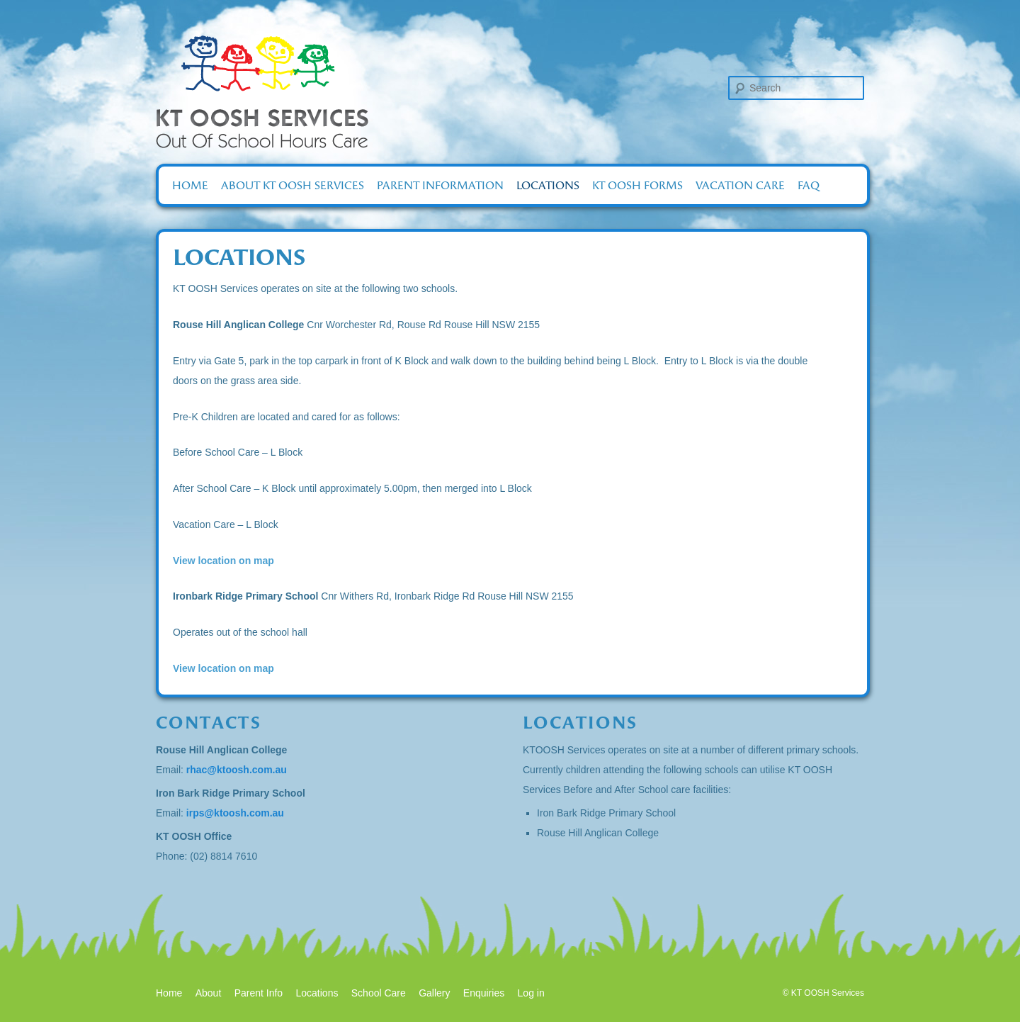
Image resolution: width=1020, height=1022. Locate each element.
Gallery (434, 993)
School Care (378, 993)
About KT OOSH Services (292, 185)
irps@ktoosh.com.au (235, 813)
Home (190, 185)
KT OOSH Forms (637, 185)
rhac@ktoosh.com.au (236, 769)
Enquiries (483, 993)
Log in (531, 993)
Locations (547, 185)
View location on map (223, 560)
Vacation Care (740, 185)
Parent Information (440, 185)
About (209, 993)
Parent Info (258, 993)
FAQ (809, 185)
